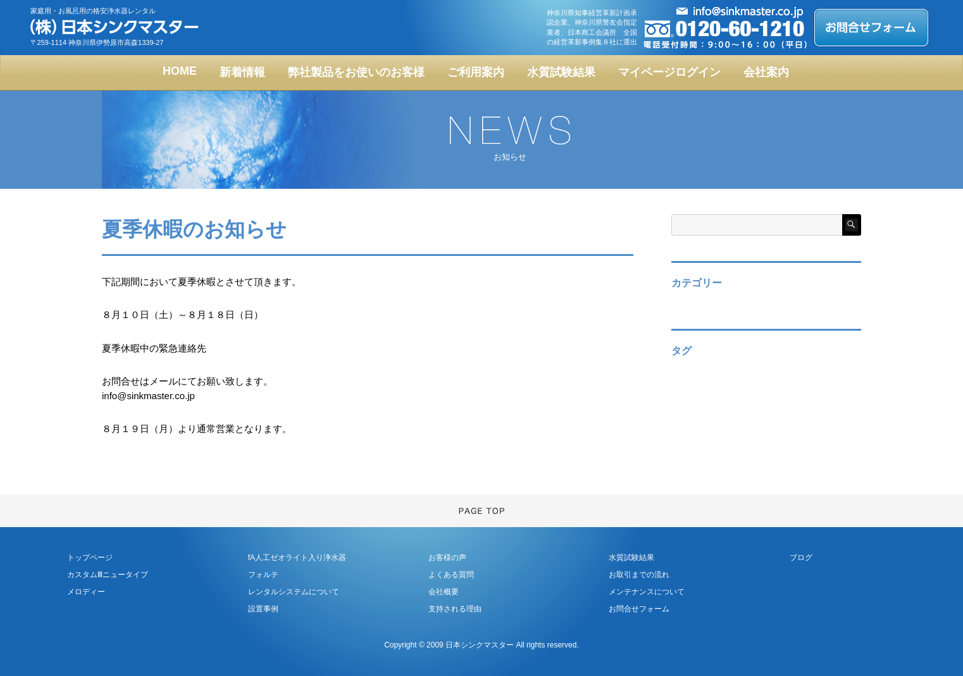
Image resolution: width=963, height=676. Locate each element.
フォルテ (263, 574)
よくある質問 (451, 574)
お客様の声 (447, 557)
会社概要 (443, 591)
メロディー (86, 591)
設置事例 (263, 608)
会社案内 (766, 72)
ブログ (801, 557)
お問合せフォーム (639, 608)
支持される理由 (455, 608)
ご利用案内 (475, 72)
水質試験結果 (561, 72)
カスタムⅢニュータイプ (107, 574)
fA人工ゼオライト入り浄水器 (297, 557)
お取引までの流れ (639, 574)
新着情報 (242, 72)
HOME (180, 71)
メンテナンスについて (647, 591)
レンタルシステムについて (293, 591)
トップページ (90, 557)
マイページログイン (669, 72)
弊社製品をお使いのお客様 (356, 72)
